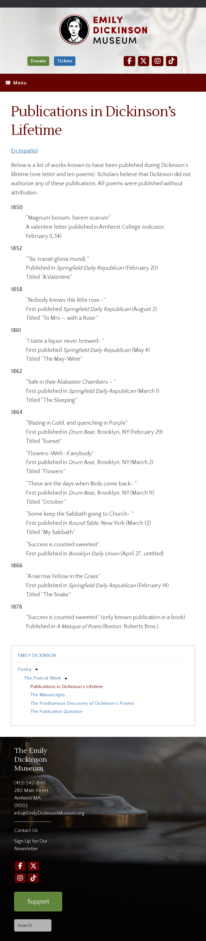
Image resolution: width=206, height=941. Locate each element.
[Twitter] (143, 61)
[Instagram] (157, 61)
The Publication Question (56, 711)
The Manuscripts (47, 694)
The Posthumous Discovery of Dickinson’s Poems (82, 703)
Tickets (64, 61)
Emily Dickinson (37, 655)
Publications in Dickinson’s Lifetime (66, 686)
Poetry (25, 669)
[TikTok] (171, 61)
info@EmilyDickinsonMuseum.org (49, 813)
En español (24, 151)
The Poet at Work (42, 678)
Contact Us (26, 830)
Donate (38, 61)
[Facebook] (129, 61)
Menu (16, 83)
